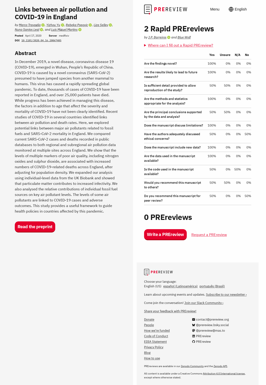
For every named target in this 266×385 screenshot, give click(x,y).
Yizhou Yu (53, 25)
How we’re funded (157, 330)
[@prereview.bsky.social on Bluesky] (210, 325)
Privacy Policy (153, 347)
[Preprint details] (66, 192)
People (149, 325)
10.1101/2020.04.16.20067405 (41, 40)
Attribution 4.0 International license (224, 373)
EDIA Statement (155, 342)
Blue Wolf (184, 37)
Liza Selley (101, 25)
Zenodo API (220, 366)
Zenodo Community (192, 366)
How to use (152, 358)
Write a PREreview (165, 234)
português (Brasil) (212, 286)
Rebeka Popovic (77, 25)
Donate (149, 319)
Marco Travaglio (30, 25)
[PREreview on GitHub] (201, 342)
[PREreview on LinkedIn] (201, 336)
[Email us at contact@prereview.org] (210, 319)
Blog (147, 353)
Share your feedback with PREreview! (170, 311)
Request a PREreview (209, 234)
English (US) (152, 286)
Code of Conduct (156, 336)
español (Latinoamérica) (180, 286)
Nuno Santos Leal (27, 30)
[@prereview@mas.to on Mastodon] (208, 330)
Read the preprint (35, 227)
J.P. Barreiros (157, 37)
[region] (197, 128)
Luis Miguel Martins (64, 30)
